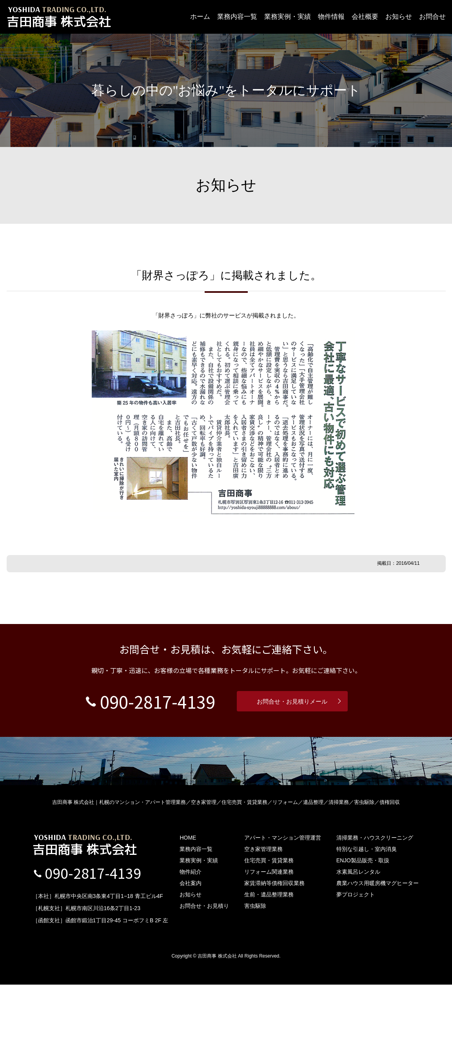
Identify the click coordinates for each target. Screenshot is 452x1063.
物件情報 (331, 16)
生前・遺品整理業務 (269, 973)
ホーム (200, 16)
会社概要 (365, 16)
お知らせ (398, 16)
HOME (188, 916)
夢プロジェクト (355, 973)
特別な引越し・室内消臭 (366, 927)
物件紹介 (190, 950)
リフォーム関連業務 (269, 950)
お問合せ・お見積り (204, 984)
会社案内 (190, 961)
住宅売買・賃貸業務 (269, 939)
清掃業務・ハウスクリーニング (374, 916)
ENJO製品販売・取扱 (362, 939)
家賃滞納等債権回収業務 (274, 961)
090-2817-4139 (150, 779)
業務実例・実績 (287, 16)
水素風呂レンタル (358, 950)
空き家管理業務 (263, 927)
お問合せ (432, 16)
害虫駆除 (255, 984)
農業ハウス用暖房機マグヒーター (377, 961)
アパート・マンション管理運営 (282, 916)
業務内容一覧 (237, 16)
